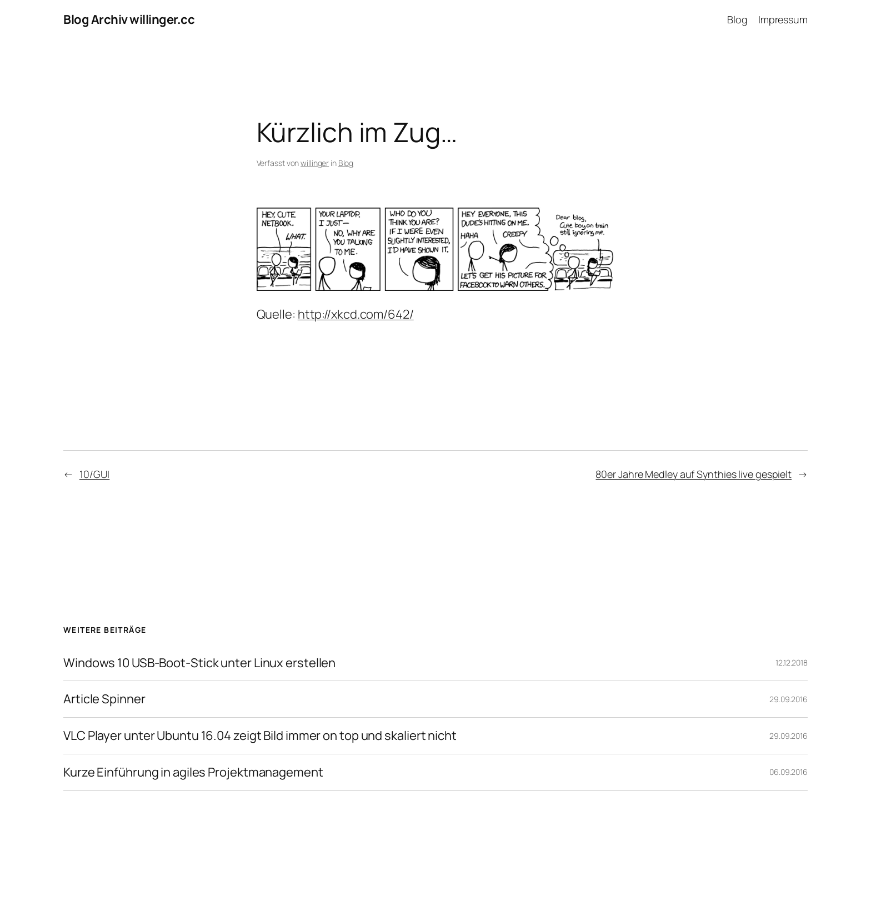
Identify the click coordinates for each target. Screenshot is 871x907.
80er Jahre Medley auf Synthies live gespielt (693, 474)
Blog (346, 163)
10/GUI (94, 474)
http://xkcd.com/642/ (356, 314)
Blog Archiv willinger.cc (128, 19)
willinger (315, 163)
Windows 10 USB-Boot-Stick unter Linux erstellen (199, 663)
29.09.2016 (788, 699)
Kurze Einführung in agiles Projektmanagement (193, 772)
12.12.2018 (791, 662)
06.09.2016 (788, 772)
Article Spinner (104, 699)
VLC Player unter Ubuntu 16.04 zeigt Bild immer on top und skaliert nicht (260, 736)
